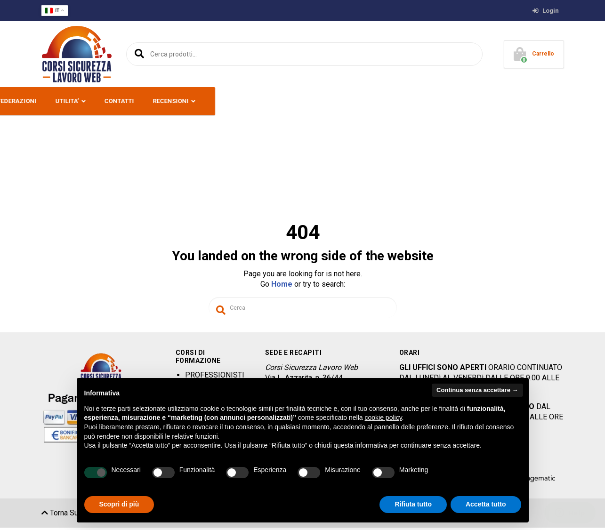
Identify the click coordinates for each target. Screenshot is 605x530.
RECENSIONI (520, 100)
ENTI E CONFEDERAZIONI (350, 100)
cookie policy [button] (383, 417)
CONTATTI (468, 100)
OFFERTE (227, 100)
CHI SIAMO (86, 100)
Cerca (138, 54)
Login (545, 10)
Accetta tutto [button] (486, 504)
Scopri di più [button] (119, 504)
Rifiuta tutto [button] (413, 504)
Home (281, 284)
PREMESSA (137, 100)
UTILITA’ (416, 100)
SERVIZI (276, 100)
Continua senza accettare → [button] (477, 389)
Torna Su (59, 515)
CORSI (180, 100)
